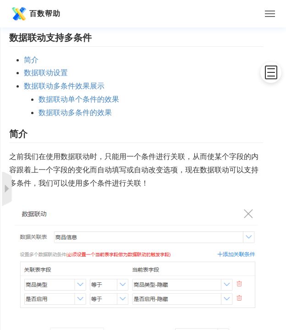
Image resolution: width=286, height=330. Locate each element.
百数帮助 (34, 14)
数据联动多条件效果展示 (64, 86)
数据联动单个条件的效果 (78, 99)
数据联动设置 (46, 73)
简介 (31, 60)
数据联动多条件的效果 (75, 112)
